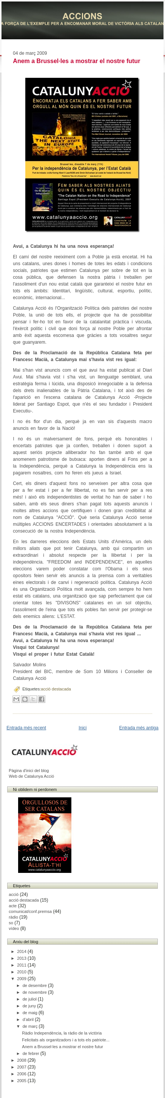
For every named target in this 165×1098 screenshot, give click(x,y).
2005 (22, 1080)
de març (31, 1026)
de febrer (31, 1053)
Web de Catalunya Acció (31, 776)
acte (13, 905)
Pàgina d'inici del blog (29, 770)
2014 (22, 951)
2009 (22, 978)
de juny (30, 1006)
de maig (31, 1012)
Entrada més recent (26, 727)
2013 (22, 958)
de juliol (30, 999)
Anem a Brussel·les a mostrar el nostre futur (76, 61)
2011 (22, 965)
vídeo (14, 928)
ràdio (13, 917)
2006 (22, 1074)
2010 (22, 972)
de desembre (35, 985)
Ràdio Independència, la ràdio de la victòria (62, 1033)
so (11, 922)
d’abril (29, 1019)
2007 (22, 1067)
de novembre (35, 992)
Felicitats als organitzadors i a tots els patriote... (65, 1040)
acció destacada (56, 689)
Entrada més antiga (139, 727)
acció (14, 894)
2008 (22, 1060)
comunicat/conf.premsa (30, 911)
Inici (82, 727)
